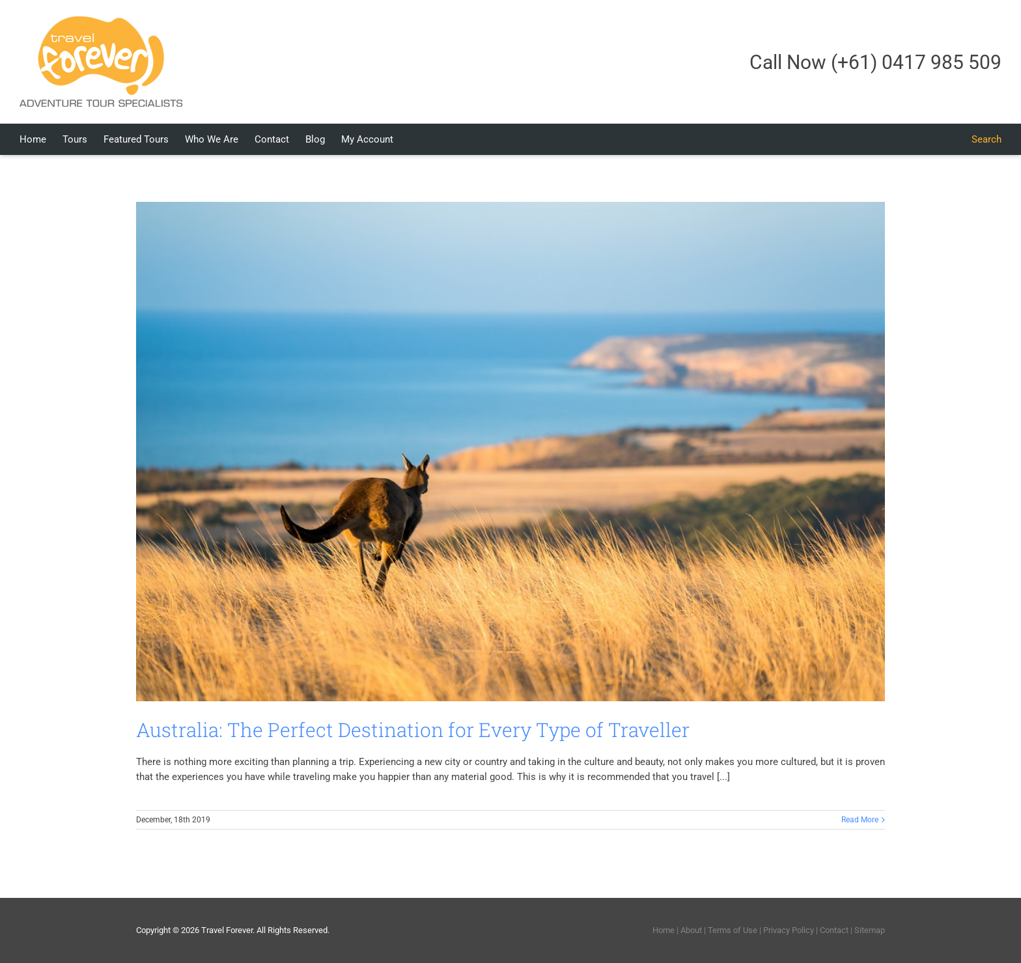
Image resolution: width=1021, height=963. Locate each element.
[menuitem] (41, 139)
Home (663, 930)
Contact (834, 930)
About (691, 930)
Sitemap (869, 930)
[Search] (986, 139)
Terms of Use (732, 930)
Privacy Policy (788, 930)
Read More (859, 819)
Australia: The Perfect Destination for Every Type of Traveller (413, 729)
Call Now (875, 62)
